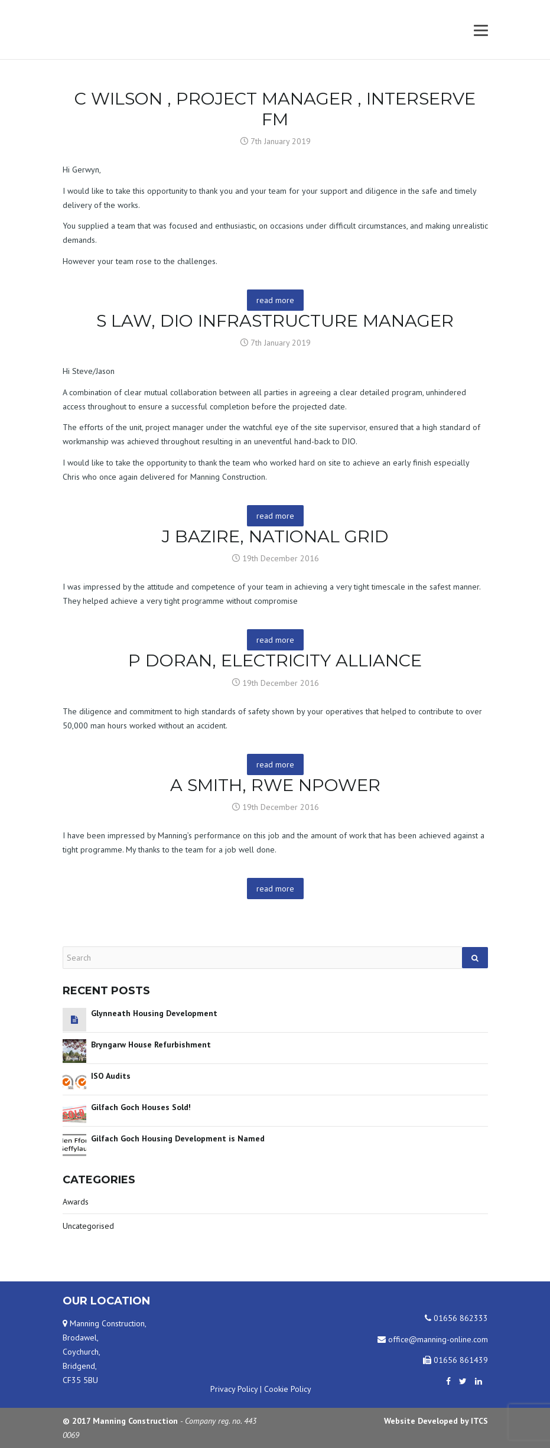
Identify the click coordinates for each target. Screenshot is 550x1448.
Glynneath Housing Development (154, 1013)
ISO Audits (111, 1075)
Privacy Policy (234, 1389)
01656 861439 (455, 1360)
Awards (76, 1201)
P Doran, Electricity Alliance (275, 660)
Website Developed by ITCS (436, 1421)
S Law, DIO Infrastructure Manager (275, 320)
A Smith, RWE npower (275, 785)
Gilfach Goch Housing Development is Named (178, 1138)
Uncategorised (88, 1226)
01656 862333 (456, 1318)
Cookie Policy (287, 1389)
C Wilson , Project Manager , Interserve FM (275, 108)
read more (275, 300)
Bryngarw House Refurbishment (151, 1044)
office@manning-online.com (432, 1339)
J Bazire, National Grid (275, 536)
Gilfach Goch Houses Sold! (141, 1107)
